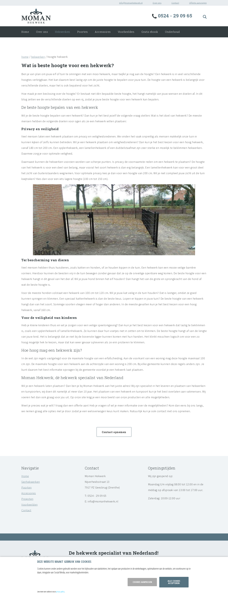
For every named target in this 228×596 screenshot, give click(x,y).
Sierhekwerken (30, 482)
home (24, 57)
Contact (175, 2)
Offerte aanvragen (198, 2)
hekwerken (38, 57)
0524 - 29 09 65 (172, 16)
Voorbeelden (126, 31)
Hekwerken (62, 31)
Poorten (82, 31)
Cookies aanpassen (142, 581)
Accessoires (103, 31)
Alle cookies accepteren (174, 582)
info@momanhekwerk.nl (131, 2)
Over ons (157, 2)
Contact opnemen (114, 432)
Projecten (27, 499)
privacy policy (60, 591)
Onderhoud (172, 31)
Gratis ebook (149, 31)
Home (25, 31)
